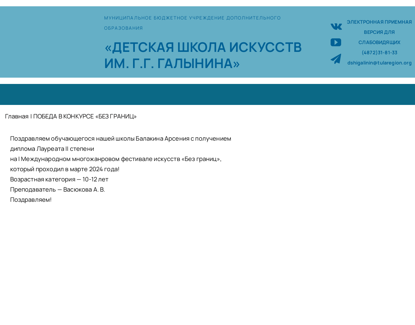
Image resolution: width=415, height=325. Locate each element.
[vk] (336, 25)
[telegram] (336, 58)
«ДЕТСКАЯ (140, 47)
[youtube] (336, 42)
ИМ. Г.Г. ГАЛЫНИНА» (172, 63)
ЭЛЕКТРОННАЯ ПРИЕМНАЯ (379, 22)
